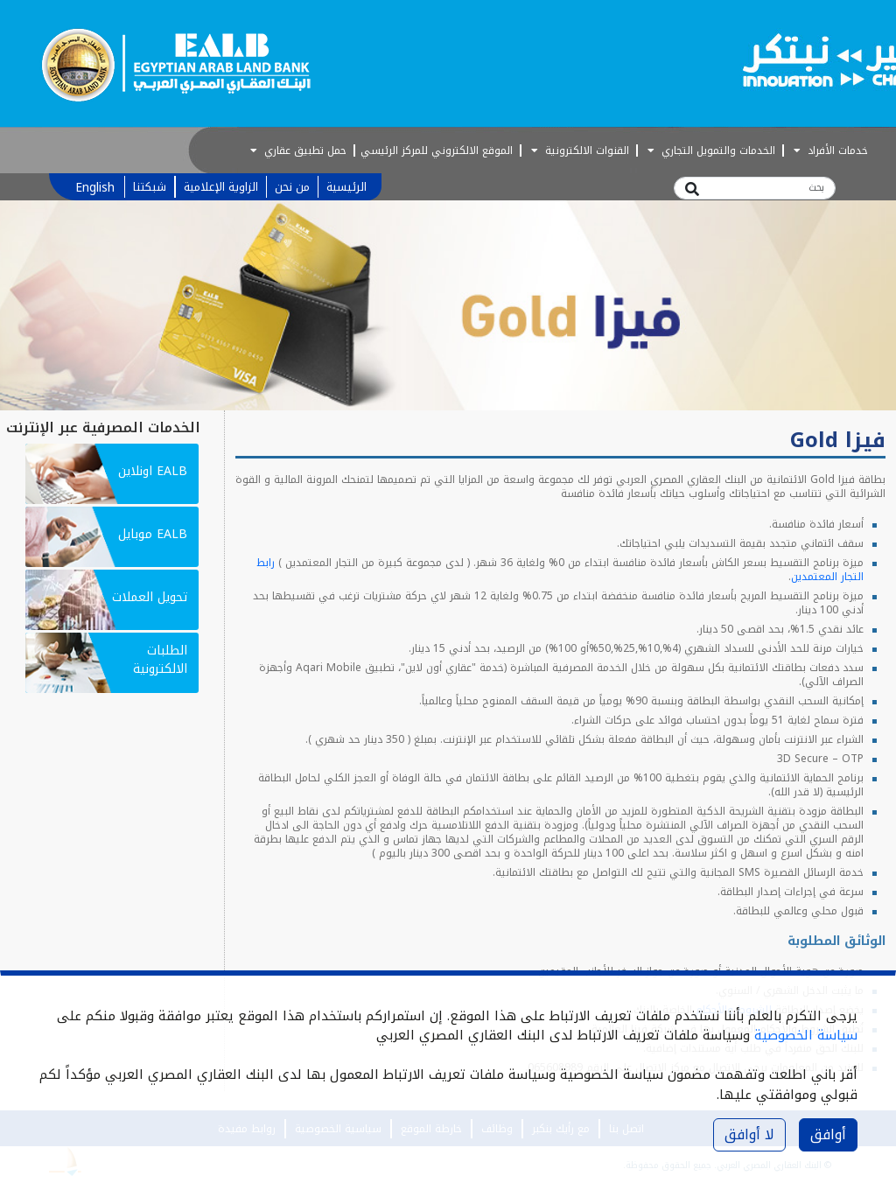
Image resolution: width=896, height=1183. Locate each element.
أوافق (828, 1134)
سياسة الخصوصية (806, 1035)
